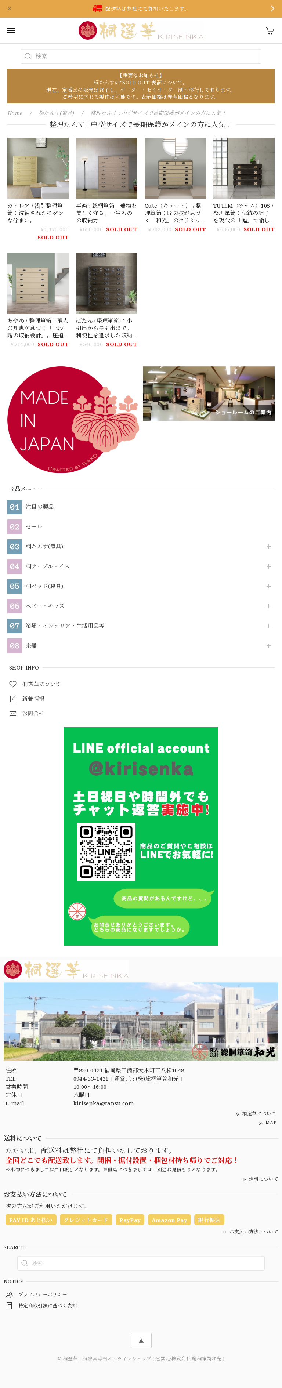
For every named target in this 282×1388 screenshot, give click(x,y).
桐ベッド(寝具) (45, 586)
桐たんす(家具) (45, 546)
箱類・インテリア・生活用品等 (65, 626)
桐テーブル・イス (48, 566)
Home (14, 112)
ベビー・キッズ (45, 606)
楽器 (31, 645)
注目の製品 (40, 507)
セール (34, 526)
